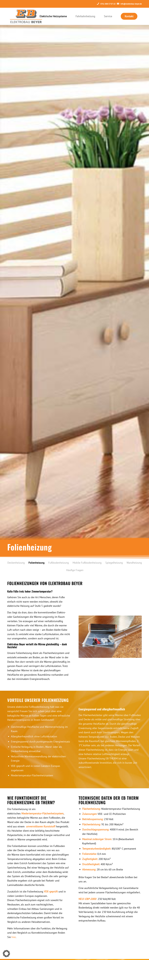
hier (13, 937)
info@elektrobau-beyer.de (131, 4)
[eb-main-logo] (26, 16)
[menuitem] (53, 16)
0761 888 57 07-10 (107, 4)
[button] (6, 953)
